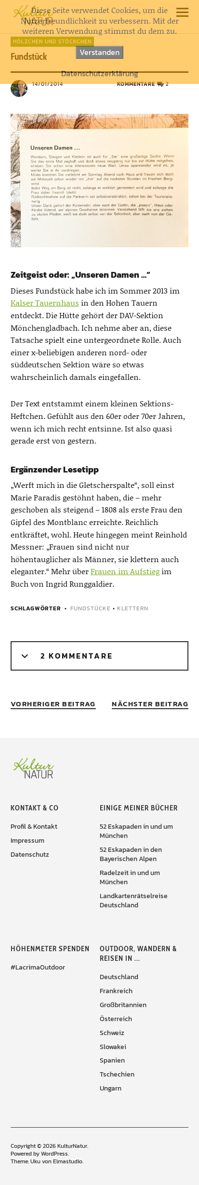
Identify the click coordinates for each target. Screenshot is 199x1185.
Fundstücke (90, 608)
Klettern (132, 608)
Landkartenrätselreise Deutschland (134, 900)
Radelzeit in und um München (130, 877)
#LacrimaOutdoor (38, 967)
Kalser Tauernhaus (45, 302)
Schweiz (112, 1033)
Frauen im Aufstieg (125, 571)
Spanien (112, 1060)
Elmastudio (67, 1161)
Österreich (116, 1019)
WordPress (54, 1153)
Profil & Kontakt (34, 826)
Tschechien (117, 1074)
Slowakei (113, 1047)
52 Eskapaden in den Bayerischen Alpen (131, 854)
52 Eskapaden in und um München (136, 831)
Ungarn (110, 1088)
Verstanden (99, 52)
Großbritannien (123, 1005)
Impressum (27, 840)
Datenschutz (30, 854)
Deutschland (119, 977)
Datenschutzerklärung (99, 73)
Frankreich (116, 991)
